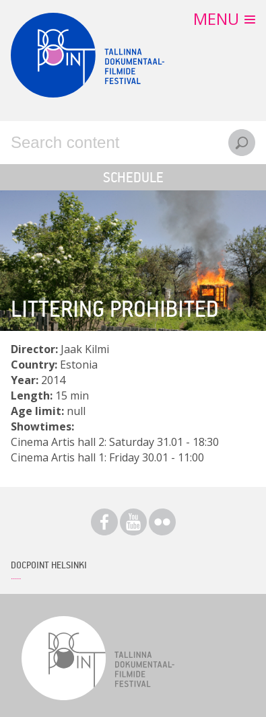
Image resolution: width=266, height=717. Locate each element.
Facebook (104, 521)
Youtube (133, 521)
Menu (216, 18)
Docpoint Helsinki (49, 564)
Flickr (162, 521)
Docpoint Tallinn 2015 (87, 55)
